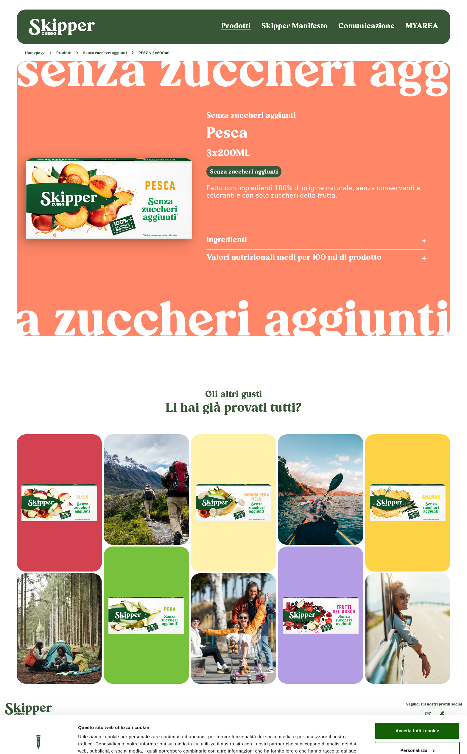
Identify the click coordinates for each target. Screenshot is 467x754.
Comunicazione (366, 27)
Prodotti (236, 27)
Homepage (35, 53)
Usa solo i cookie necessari (417, 737)
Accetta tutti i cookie (417, 698)
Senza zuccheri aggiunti (105, 53)
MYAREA (421, 27)
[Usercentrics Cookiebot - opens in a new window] (39, 742)
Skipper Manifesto (294, 27)
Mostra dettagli (94, 742)
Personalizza (417, 717)
